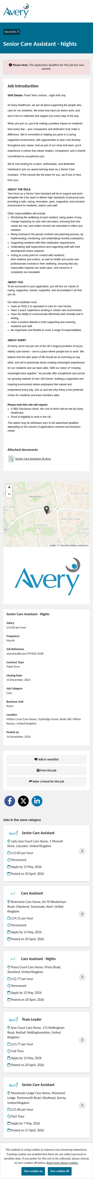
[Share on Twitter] (23, 801)
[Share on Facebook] (9, 801)
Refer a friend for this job (46, 781)
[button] (46, 510)
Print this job (46, 770)
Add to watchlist (46, 759)
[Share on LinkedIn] (37, 801)
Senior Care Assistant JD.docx (33, 459)
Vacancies (11, 32)
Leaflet (52, 545)
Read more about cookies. (62, 1163)
